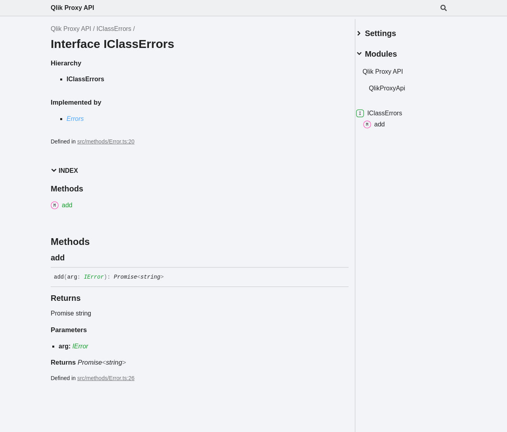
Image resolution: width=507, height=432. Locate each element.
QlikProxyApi (396, 85)
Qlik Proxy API (72, 7)
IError (94, 277)
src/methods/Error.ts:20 (106, 141)
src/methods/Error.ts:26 (106, 378)
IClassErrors (114, 28)
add (384, 121)
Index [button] (64, 170)
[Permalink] (72, 258)
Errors (75, 118)
